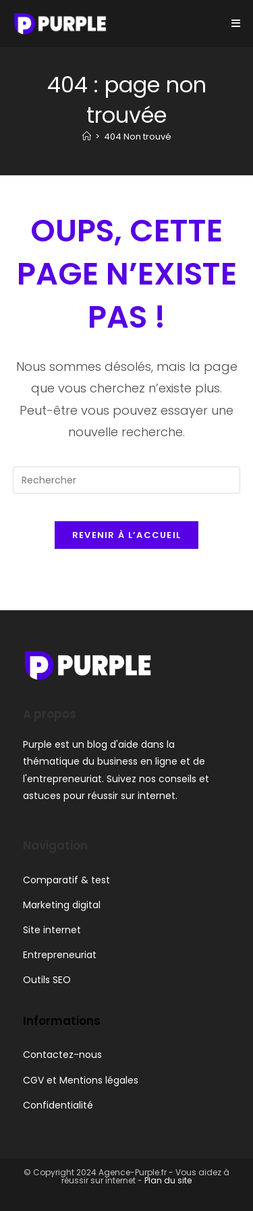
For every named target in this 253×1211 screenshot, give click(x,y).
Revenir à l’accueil (126, 535)
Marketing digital (62, 905)
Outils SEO (47, 979)
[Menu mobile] (236, 23)
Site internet (52, 930)
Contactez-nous (62, 1054)
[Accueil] (86, 136)
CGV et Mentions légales (80, 1080)
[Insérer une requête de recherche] (127, 480)
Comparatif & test (66, 880)
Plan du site (168, 1180)
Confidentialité (58, 1105)
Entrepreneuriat (59, 955)
